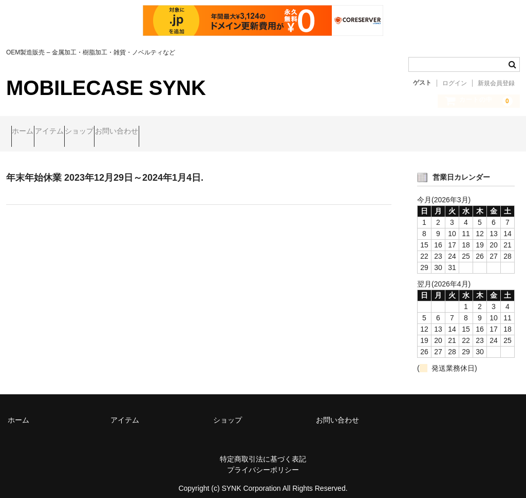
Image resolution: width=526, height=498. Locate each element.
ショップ (123, 132)
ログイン (454, 83)
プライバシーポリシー (263, 461)
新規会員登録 (496, 83)
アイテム (74, 132)
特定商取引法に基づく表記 (263, 450)
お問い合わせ (180, 132)
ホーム (28, 132)
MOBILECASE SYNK (106, 87)
